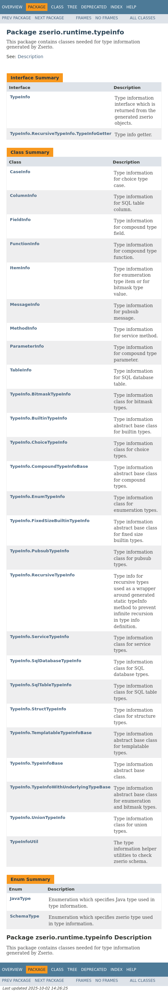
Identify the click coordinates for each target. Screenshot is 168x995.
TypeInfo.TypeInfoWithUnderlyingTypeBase (60, 787)
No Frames (106, 18)
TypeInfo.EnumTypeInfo (37, 496)
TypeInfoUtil (24, 841)
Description (30, 56)
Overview (12, 7)
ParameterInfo (27, 346)
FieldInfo (20, 219)
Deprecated (94, 7)
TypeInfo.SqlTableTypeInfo (40, 684)
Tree (72, 7)
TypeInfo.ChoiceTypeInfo (38, 442)
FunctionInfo (24, 243)
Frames (84, 18)
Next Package (49, 18)
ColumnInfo (23, 195)
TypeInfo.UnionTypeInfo (37, 817)
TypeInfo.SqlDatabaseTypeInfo (45, 660)
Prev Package (16, 18)
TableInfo (20, 370)
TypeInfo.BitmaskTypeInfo (40, 394)
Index (117, 7)
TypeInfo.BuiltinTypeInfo (38, 418)
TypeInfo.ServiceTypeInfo (39, 636)
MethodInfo (23, 328)
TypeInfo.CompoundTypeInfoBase (49, 466)
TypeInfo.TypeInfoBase (36, 763)
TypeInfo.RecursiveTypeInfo (42, 575)
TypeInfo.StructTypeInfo (38, 708)
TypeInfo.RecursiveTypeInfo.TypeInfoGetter (61, 133)
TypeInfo (20, 96)
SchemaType (24, 916)
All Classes (142, 18)
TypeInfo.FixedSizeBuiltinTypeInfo (49, 520)
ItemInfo (20, 267)
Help (131, 7)
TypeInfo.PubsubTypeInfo (39, 550)
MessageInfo (25, 304)
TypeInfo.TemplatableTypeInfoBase (51, 732)
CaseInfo (20, 171)
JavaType (20, 898)
